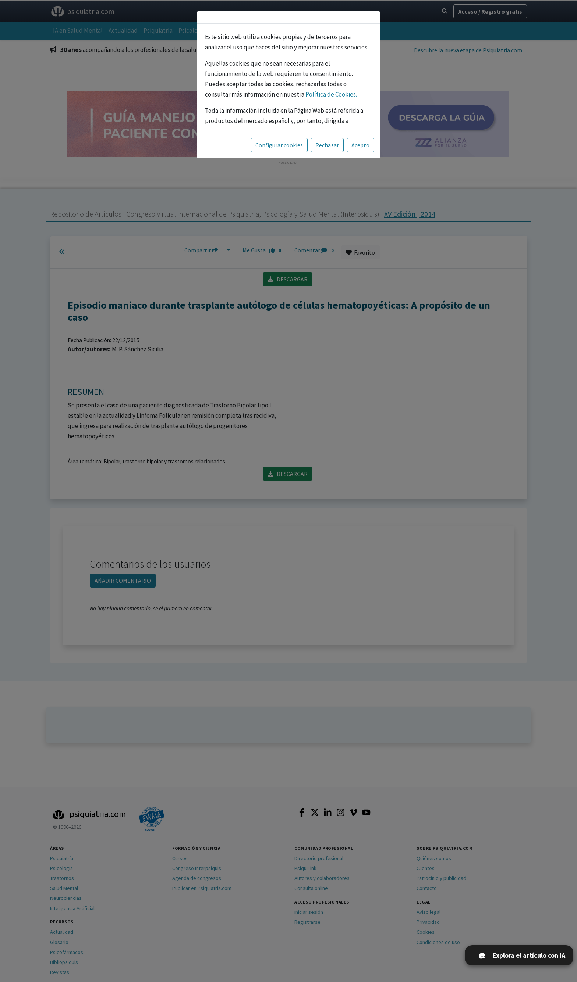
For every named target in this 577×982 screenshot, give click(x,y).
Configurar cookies (279, 145)
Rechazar (327, 145)
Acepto (360, 145)
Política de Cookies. (331, 94)
